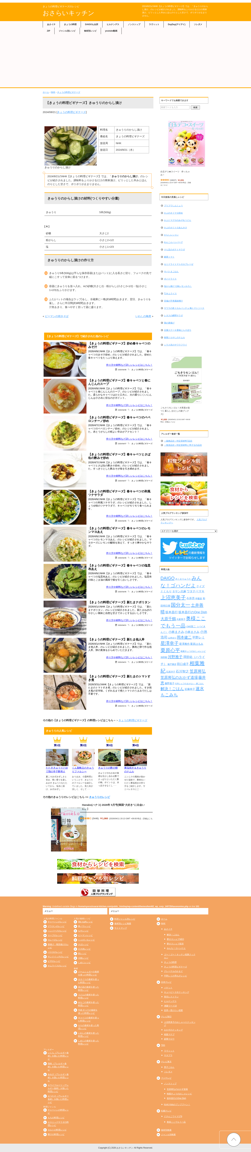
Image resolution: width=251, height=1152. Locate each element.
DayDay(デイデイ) (176, 24)
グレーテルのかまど (173, 971)
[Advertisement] (125, 61)
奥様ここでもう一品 (176, 1122)
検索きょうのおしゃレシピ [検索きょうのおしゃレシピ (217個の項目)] (193, 651)
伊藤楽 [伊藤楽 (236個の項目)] (198, 598)
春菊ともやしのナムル (174, 337)
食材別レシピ (90, 31)
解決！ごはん (173, 934)
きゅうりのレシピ (99, 796)
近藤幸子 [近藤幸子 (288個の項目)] (190, 689)
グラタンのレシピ (56, 926)
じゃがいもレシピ (86, 940)
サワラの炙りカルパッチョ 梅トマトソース (184, 308)
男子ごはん (169, 1067)
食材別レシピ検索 (122, 923)
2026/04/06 (122, 521)
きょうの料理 (70, 24)
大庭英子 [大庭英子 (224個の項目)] (180, 619)
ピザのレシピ (54, 961)
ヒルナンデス (113, 24)
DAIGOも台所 (91, 24)
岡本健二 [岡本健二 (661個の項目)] (184, 637)
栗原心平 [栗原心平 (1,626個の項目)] (170, 650)
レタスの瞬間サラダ (173, 315)
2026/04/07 (122, 443)
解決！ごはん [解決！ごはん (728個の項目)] (172, 688)
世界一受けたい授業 (173, 1010)
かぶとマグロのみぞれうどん (177, 220)
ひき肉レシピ (84, 949)
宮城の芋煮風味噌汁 (173, 301)
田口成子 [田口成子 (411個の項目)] (183, 664)
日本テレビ (166, 982)
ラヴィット (154, 24)
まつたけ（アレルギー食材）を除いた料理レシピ (58, 1099)
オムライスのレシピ (57, 966)
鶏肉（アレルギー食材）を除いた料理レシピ (58, 1066)
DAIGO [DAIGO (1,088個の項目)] (168, 578)
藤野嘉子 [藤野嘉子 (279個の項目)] (169, 683)
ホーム (46, 92)
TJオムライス (170, 293)
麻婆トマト (169, 257)
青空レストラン (171, 997)
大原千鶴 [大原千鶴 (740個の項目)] (168, 619)
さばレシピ (83, 944)
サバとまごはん (171, 271)
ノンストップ (134, 24)
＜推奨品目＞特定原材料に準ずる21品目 (183, 445)
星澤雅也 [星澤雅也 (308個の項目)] (184, 643)
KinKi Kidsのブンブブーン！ (177, 1104)
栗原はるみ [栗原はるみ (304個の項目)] (196, 643)
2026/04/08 (122, 369)
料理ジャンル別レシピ (124, 919)
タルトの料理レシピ (57, 1130)
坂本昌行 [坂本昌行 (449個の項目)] (171, 612)
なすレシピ (83, 931)
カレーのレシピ (55, 940)
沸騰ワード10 (170, 1006)
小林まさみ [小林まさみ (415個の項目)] (192, 632)
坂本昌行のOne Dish (176, 1098)
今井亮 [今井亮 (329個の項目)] (190, 598)
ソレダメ (198, 24)
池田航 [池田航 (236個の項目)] (164, 657)
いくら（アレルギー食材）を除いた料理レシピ (58, 1056)
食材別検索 (166, 1130)
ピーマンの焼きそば (57, 316)
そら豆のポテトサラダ (174, 249)
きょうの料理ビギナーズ (68, 92)
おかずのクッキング (173, 1030)
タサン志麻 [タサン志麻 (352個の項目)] (179, 591)
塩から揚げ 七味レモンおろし (178, 286)
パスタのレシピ (55, 952)
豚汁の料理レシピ (56, 1134)
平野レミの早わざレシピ (175, 976)
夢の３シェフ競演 (175, 944)
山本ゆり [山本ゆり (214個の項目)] (172, 638)
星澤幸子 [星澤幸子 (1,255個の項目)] (170, 643)
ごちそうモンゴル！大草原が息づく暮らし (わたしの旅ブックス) (175, 411)
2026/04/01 (122, 625)
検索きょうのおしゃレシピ (179, 1094)
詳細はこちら (169, 422)
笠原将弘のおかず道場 (177, 1089)
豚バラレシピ (84, 926)
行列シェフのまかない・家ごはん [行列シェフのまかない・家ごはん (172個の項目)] (189, 683)
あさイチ (51, 24)
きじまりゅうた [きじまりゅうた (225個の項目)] (183, 579)
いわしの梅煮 (143, 316)
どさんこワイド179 (173, 1116)
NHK (53, 92)
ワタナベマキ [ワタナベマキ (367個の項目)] (195, 591)
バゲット (168, 987)
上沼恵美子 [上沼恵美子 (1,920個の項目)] (173, 597)
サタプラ (168, 1055)
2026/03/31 (122, 706)
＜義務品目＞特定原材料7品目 (178, 441)
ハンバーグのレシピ (57, 931)
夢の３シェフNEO (175, 939)
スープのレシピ (55, 935)
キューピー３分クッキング (176, 992)
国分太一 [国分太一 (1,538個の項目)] (180, 605)
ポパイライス (170, 279)
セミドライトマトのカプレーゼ (178, 264)
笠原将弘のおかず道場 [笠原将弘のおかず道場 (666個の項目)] (179, 677)
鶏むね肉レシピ (85, 922)
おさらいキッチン (68, 13)
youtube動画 (111, 31)
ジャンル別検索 (168, 1134)
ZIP (48, 31)
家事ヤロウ (169, 1039)
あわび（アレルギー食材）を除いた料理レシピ (58, 1077)
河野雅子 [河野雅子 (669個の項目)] (175, 657)
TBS (163, 1045)
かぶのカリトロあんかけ (175, 227)
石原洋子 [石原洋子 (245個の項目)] (170, 671)
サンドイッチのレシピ (58, 956)
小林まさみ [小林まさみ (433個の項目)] (176, 632)
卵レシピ (82, 953)
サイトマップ (120, 928)
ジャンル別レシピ (67, 31)
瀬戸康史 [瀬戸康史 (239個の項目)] (171, 664)
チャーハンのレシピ (57, 922)
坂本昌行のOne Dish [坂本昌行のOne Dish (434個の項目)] (192, 612)
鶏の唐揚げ (169, 323)
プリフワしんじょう (173, 205)
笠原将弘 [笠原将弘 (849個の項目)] (198, 671)
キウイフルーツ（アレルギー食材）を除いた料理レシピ (58, 1088)
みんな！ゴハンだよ (176, 948)
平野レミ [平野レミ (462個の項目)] (198, 637)
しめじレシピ (84, 962)
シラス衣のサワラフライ (175, 345)
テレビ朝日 (166, 1016)
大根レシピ (83, 958)
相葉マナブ (169, 1034)
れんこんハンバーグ (173, 242)
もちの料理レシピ (56, 1117)
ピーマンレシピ (85, 935)
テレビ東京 (166, 1061)
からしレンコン (171, 235)
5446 (95, 818)
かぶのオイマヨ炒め (173, 213)
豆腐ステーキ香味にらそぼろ (177, 330)
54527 (173, 180)
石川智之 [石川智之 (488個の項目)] (182, 671)
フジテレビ (166, 1078)
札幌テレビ (166, 1111)
